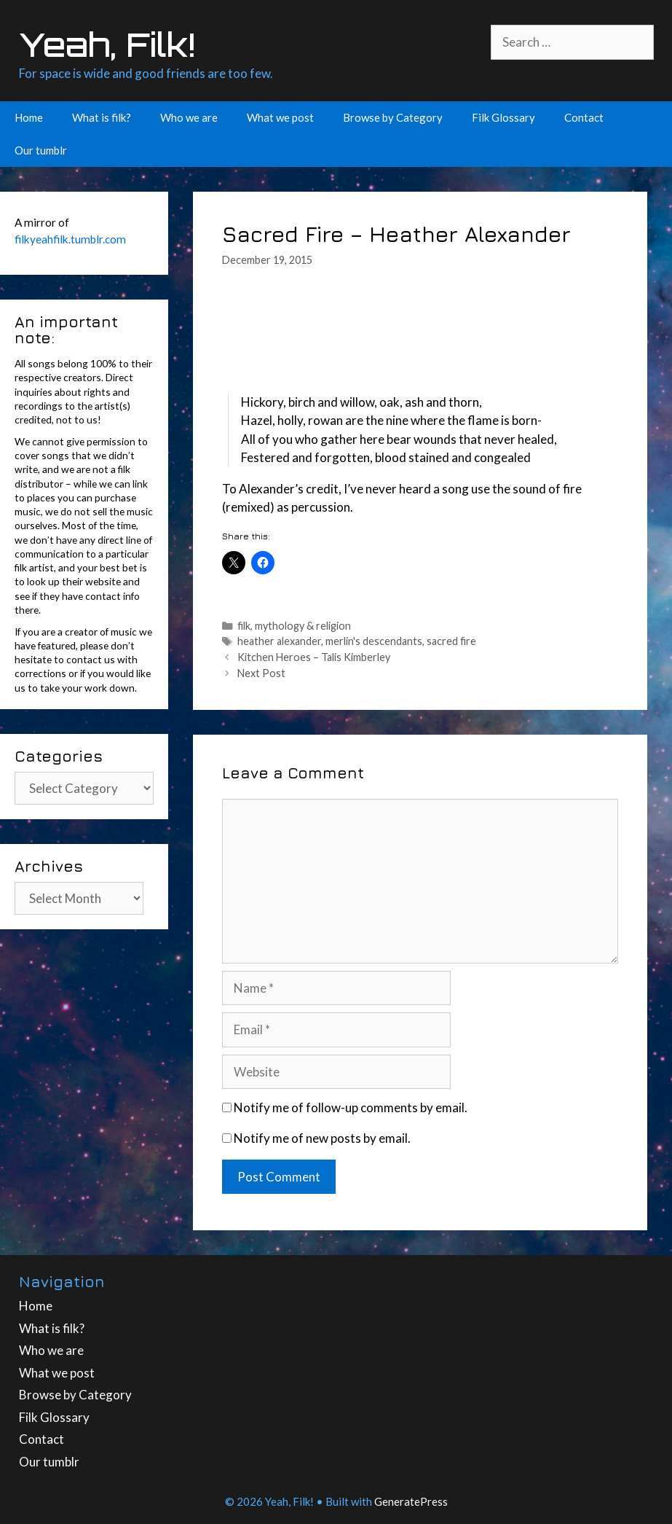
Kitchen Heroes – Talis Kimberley (313, 657)
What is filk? (101, 117)
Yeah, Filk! (107, 44)
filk (243, 626)
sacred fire (451, 641)
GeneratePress (411, 1501)
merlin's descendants (373, 641)
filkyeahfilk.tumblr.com (70, 239)
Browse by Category (393, 117)
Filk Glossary (503, 117)
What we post (280, 117)
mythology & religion (303, 626)
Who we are (189, 117)
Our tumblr (41, 150)
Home (29, 117)
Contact (584, 117)
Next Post (261, 673)
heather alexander (279, 641)
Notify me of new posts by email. (322, 1138)
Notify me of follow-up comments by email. (350, 1107)
